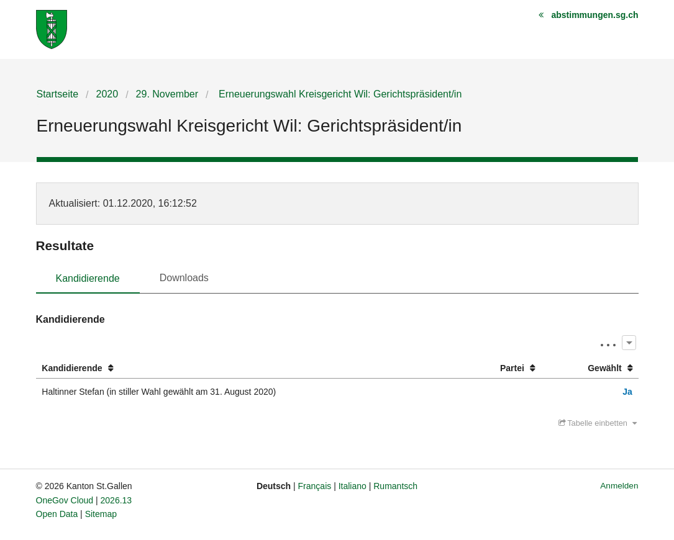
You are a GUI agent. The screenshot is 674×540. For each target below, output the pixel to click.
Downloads (184, 277)
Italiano (353, 486)
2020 (107, 94)
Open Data (57, 514)
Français (315, 486)
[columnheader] (248, 368)
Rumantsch (395, 486)
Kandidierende (88, 278)
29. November (167, 94)
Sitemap (101, 514)
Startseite (58, 94)
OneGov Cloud (65, 500)
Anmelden (619, 485)
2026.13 (116, 500)
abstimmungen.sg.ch (594, 15)
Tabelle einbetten (597, 423)
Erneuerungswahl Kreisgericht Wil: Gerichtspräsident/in (339, 94)
